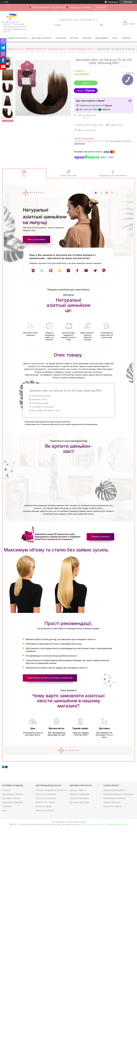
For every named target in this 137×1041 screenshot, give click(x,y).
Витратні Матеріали (79, 801)
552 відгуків (113, 2)
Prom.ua (82, 825)
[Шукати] (101, 25)
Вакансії (126, 38)
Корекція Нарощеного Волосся (118, 797)
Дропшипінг (101, 38)
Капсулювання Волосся (114, 801)
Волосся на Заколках (46, 797)
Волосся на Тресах (45, 813)
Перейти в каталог (99, 538)
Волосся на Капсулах (46, 801)
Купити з (86, 90)
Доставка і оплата (41, 38)
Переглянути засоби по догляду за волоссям (50, 679)
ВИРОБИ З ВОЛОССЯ (36, 49)
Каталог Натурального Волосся (51, 793)
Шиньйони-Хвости (57, 49)
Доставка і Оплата (11, 801)
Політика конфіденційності (117, 827)
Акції (4, 813)
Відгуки (87, 38)
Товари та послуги (16, 38)
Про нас (74, 38)
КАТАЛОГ (101, 7)
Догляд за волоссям (79, 805)
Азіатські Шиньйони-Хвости (81, 49)
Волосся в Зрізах (44, 809)
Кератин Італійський (79, 797)
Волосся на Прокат (112, 809)
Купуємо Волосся (111, 805)
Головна (6, 793)
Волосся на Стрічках (45, 805)
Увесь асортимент (36, 239)
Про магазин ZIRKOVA (12, 797)
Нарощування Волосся (114, 793)
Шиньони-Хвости (78, 793)
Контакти (60, 38)
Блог (115, 38)
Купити (85, 83)
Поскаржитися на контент (93, 827)
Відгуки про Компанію (12, 805)
